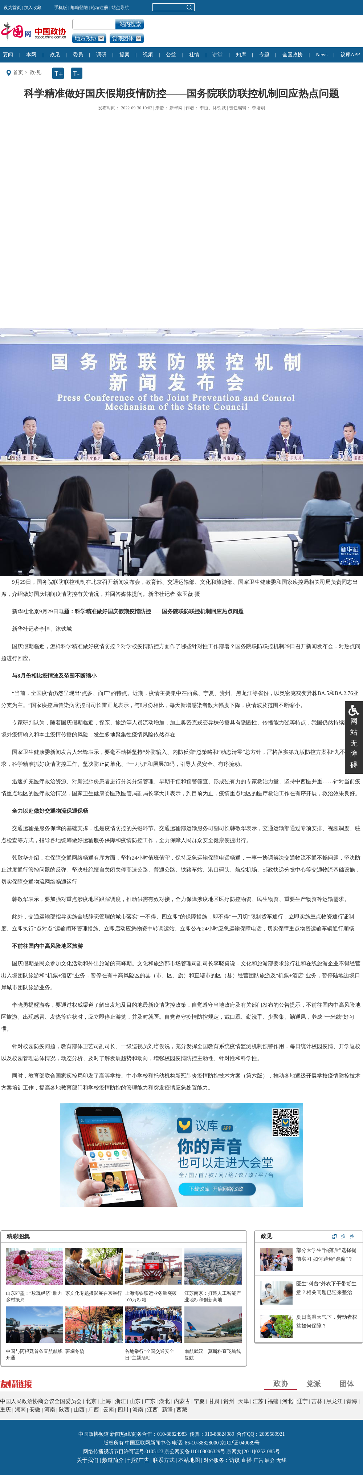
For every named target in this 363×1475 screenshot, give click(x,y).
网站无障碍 (354, 743)
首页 (18, 72)
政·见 (35, 72)
